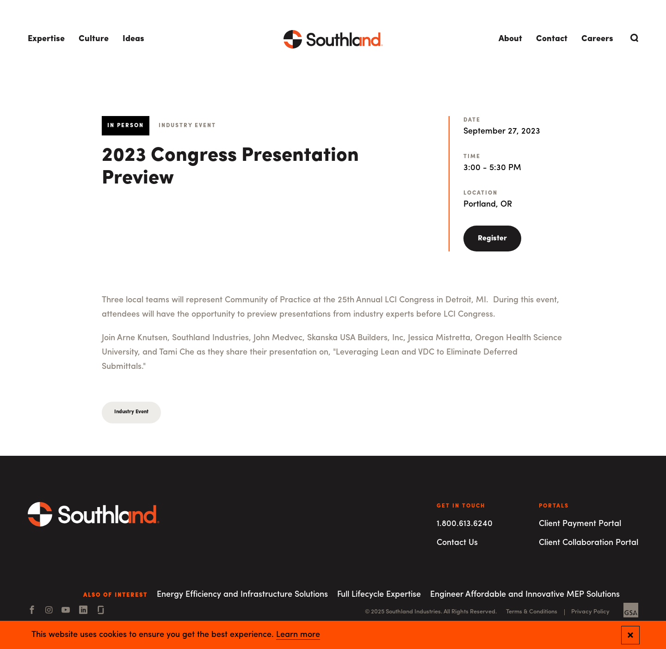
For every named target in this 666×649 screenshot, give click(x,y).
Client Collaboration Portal (588, 543)
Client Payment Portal (580, 524)
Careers (597, 39)
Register (492, 238)
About (510, 39)
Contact (551, 39)
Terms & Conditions (531, 612)
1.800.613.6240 (465, 524)
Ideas (133, 39)
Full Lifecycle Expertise (379, 594)
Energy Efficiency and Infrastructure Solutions (242, 594)
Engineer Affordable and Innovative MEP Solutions (525, 594)
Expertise (46, 39)
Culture (94, 39)
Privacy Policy (590, 612)
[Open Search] (632, 38)
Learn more (298, 635)
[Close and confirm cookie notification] (630, 635)
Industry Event (131, 412)
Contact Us (457, 543)
